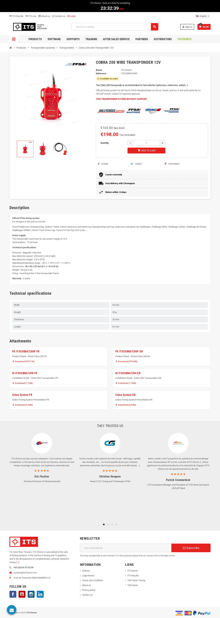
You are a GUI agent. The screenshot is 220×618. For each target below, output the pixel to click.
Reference (101, 73)
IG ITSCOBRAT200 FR (24, 373)
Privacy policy (88, 590)
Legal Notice (88, 575)
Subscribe (191, 548)
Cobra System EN (125, 394)
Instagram (31, 594)
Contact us (58, 16)
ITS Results (16, 16)
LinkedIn (40, 594)
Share (103, 164)
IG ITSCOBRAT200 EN (127, 373)
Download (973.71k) (23, 361)
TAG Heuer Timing (136, 580)
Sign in (187, 26)
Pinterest (172, 164)
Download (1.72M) (22, 383)
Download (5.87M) (125, 405)
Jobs (71, 16)
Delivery (86, 570)
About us (44, 16)
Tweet (136, 164)
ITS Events (132, 570)
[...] (17, 562)
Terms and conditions (92, 580)
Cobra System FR (22, 394)
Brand (99, 70)
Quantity (105, 143)
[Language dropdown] (203, 16)
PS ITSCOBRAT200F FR (25, 351)
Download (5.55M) (22, 405)
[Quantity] (146, 143)
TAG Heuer (132, 585)
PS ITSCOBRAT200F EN (129, 351)
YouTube (22, 594)
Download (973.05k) (126, 361)
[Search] (114, 26)
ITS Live (31, 16)
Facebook (12, 594)
